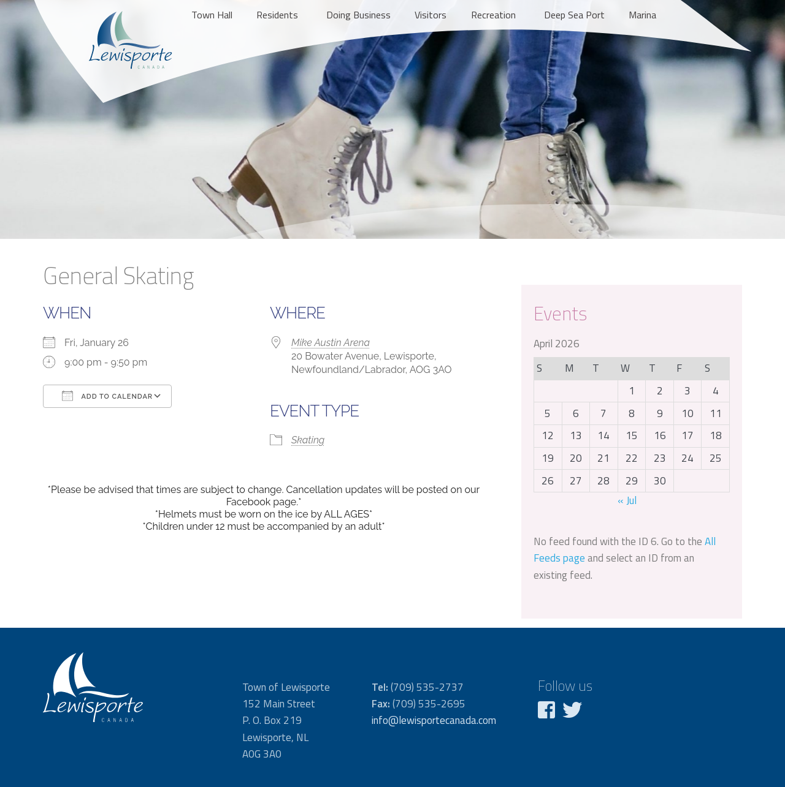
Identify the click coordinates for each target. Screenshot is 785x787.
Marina (642, 14)
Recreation (493, 14)
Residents (277, 14)
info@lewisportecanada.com (434, 720)
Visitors (430, 14)
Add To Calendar (107, 395)
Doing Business (358, 14)
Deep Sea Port (574, 14)
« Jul (627, 500)
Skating (307, 440)
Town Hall (211, 14)
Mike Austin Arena (330, 342)
